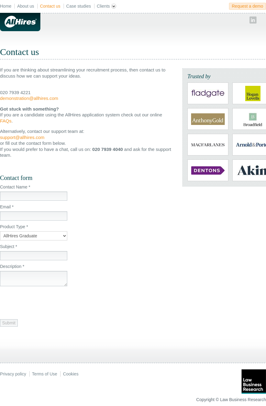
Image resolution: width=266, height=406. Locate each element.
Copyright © (207, 399)
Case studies (78, 6)
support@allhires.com (22, 137)
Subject (8, 246)
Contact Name (15, 187)
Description (12, 266)
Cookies (71, 374)
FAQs (6, 120)
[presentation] (46, 301)
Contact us (50, 6)
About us (25, 6)
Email (6, 206)
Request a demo (247, 6)
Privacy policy (13, 374)
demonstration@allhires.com (29, 98)
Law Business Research (243, 399)
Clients (106, 6)
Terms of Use (44, 374)
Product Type (14, 226)
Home (5, 6)
